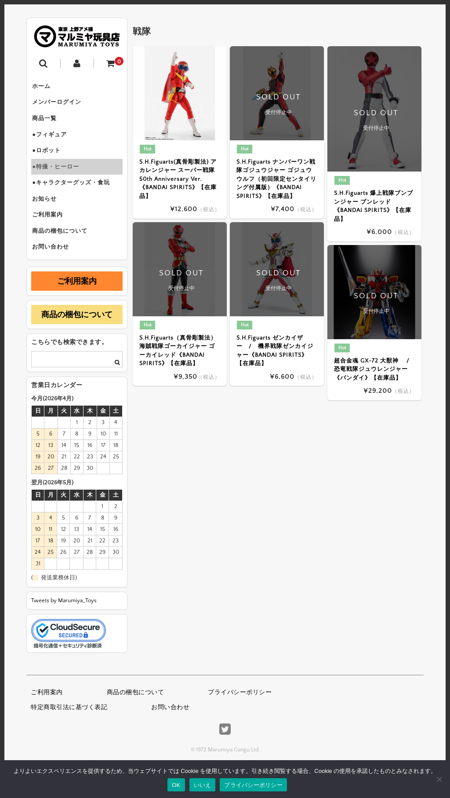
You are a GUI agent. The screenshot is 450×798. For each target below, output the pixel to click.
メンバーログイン (60, 105)
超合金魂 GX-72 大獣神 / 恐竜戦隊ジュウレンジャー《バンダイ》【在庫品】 (374, 369)
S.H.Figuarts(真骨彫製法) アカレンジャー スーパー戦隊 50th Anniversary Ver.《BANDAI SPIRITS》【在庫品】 (177, 179)
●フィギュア (53, 142)
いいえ (202, 785)
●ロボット (50, 161)
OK (176, 785)
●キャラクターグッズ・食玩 (74, 198)
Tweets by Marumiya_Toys (64, 627)
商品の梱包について (63, 253)
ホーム (45, 87)
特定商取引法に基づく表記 (69, 733)
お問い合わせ (54, 272)
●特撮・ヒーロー (59, 179)
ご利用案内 (51, 235)
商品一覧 (48, 124)
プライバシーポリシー (240, 719)
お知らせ (48, 216)
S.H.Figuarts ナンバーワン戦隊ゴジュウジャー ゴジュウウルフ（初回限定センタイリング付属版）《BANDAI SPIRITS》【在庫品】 (276, 179)
